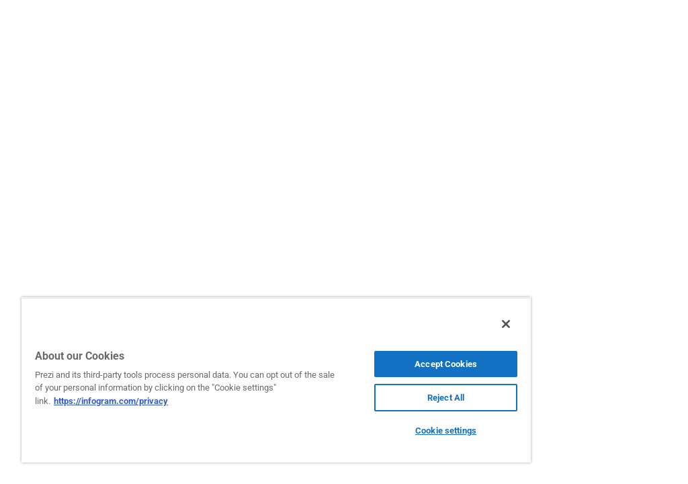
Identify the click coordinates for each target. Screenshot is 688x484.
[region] (276, 379)
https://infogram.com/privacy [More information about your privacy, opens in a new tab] (111, 401)
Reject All (445, 398)
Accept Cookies (446, 364)
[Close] (506, 324)
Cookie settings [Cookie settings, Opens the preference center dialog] (445, 431)
